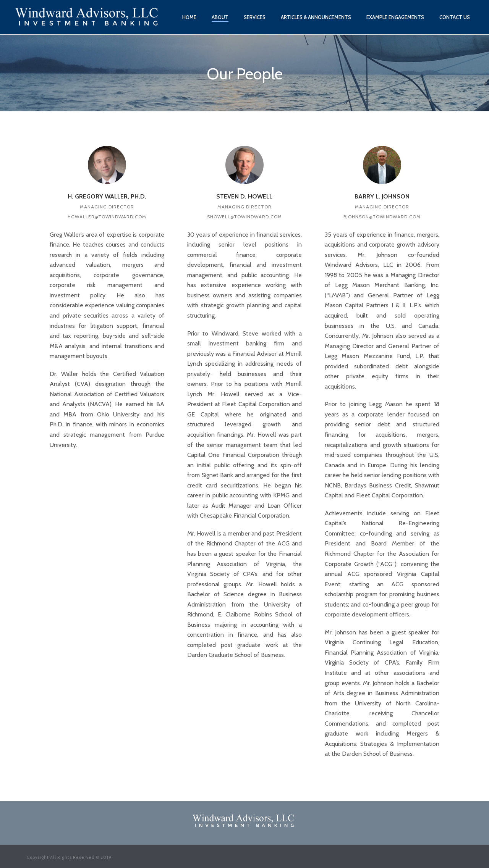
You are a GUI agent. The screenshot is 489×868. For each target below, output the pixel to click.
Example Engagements (395, 17)
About (220, 17)
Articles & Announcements (316, 17)
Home (189, 17)
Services (255, 17)
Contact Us (454, 17)
